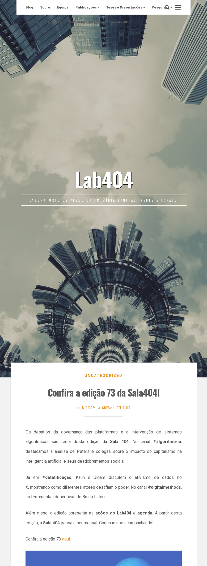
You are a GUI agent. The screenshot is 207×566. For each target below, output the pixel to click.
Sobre (45, 7)
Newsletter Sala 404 (85, 22)
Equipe (63, 7)
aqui (66, 539)
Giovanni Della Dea (116, 408)
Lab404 (103, 179)
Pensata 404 (118, 22)
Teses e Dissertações (124, 7)
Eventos (32, 22)
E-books (55, 22)
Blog (29, 7)
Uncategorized (103, 375)
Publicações (86, 7)
